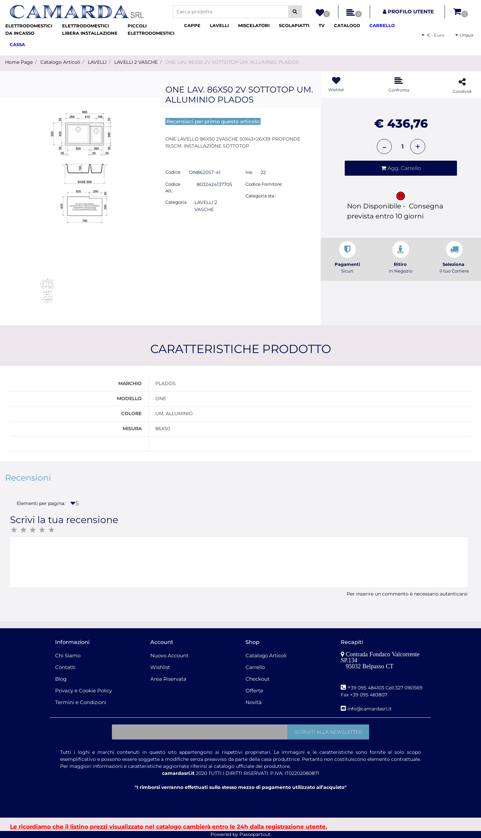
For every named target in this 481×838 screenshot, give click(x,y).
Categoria (176, 202)
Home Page (19, 62)
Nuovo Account (169, 655)
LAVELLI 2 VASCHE (136, 62)
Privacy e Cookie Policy (83, 690)
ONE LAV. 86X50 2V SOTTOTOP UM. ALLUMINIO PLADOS (232, 62)
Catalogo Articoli (60, 62)
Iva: (249, 172)
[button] (295, 11)
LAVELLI (97, 62)
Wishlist (160, 667)
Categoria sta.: (261, 195)
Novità (254, 702)
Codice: (173, 172)
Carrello (255, 667)
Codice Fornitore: (264, 184)
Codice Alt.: (172, 187)
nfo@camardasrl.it (370, 709)
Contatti (65, 667)
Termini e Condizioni (80, 702)
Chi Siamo (68, 655)
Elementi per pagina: (41, 503)
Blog (60, 679)
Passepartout (255, 834)
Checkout (258, 679)
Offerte (254, 690)
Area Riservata (168, 679)
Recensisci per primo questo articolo (213, 121)
